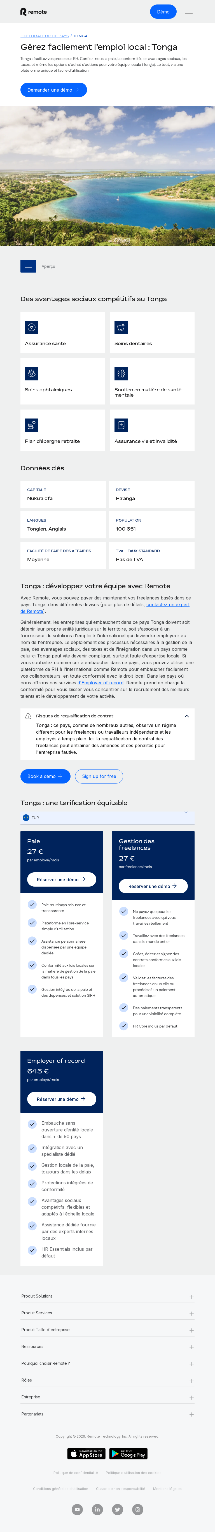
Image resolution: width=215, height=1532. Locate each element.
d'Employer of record (100, 682)
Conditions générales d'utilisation (60, 1489)
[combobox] (107, 818)
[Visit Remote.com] (33, 12)
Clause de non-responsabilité (120, 1489)
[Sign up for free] (99, 776)
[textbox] (107, 818)
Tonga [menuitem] (80, 36)
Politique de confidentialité (75, 1473)
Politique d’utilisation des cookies (134, 1473)
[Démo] (163, 11)
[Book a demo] (45, 776)
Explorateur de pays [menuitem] (44, 36)
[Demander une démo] (53, 90)
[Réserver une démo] (61, 879)
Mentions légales (167, 1489)
